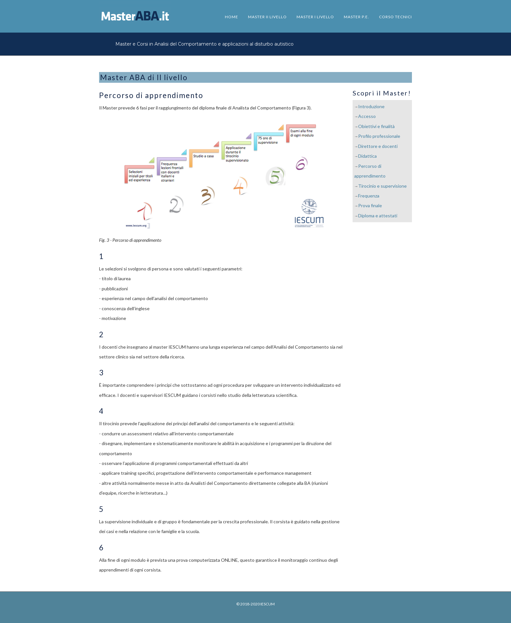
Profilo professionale (379, 136)
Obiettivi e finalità (376, 126)
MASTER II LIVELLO (267, 16)
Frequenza (368, 195)
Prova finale (370, 205)
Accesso (367, 116)
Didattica (367, 156)
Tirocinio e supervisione (382, 186)
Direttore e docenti (378, 146)
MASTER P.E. (356, 16)
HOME (231, 16)
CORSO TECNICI (395, 16)
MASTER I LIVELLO (315, 16)
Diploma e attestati (377, 215)
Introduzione (371, 106)
